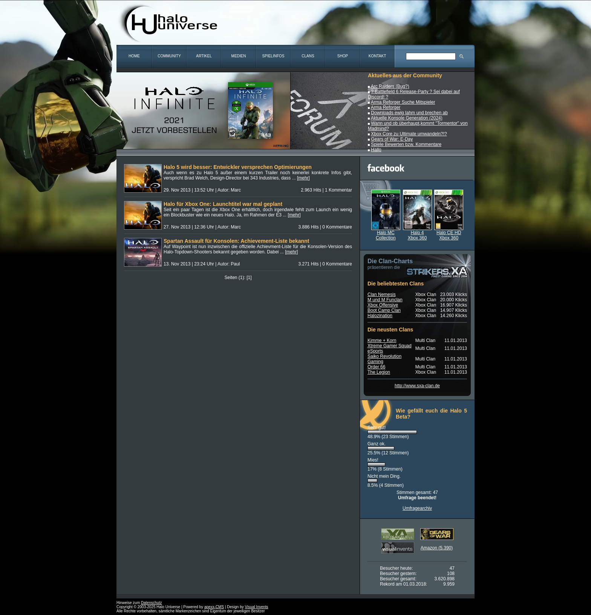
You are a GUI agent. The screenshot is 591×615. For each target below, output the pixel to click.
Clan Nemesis (381, 294)
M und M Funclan (385, 299)
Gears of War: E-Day (392, 139)
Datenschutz (151, 603)
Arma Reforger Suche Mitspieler (403, 102)
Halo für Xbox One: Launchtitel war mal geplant (223, 204)
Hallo (376, 149)
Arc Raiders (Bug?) (390, 86)
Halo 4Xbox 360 (417, 233)
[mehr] (303, 178)
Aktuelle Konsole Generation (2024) (406, 118)
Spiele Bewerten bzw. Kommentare (406, 144)
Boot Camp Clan (384, 310)
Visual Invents (256, 607)
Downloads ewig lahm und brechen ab (409, 112)
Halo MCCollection (385, 233)
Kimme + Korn (381, 340)
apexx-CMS (214, 607)
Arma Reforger (386, 107)
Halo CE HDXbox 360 (448, 233)
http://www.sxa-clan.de (417, 385)
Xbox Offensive (382, 305)
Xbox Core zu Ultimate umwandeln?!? (409, 133)
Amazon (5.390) (437, 548)
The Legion (378, 372)
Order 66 (376, 367)
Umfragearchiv (417, 508)
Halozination (379, 315)
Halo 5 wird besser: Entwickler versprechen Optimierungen (238, 167)
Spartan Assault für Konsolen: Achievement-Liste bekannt (236, 241)
